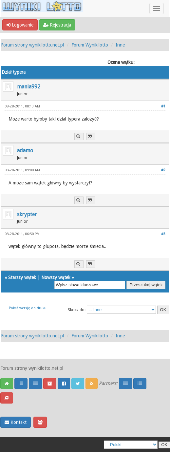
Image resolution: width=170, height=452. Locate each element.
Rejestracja (57, 25)
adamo (25, 150)
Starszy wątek (22, 277)
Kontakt (16, 422)
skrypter (27, 214)
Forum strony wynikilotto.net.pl (32, 44)
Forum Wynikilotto (89, 44)
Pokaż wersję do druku (28, 308)
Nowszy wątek (55, 277)
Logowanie (20, 25)
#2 (163, 170)
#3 (163, 234)
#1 (163, 106)
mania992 (28, 87)
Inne (120, 44)
